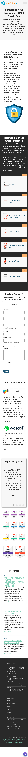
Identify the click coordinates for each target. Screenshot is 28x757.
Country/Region (7, 337)
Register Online (7, 602)
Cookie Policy (6, 739)
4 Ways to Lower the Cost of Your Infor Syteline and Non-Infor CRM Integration (16, 690)
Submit (6, 371)
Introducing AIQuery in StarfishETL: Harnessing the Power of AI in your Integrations (16, 668)
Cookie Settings (19, 742)
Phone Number (7, 322)
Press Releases (11, 703)
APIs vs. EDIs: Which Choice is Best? (16, 673)
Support (9, 709)
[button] (25, 754)
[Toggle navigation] (25, 3)
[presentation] (14, 367)
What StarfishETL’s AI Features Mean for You (17, 679)
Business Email (7, 315)
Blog (8, 700)
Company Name (7, 331)
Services (9, 706)
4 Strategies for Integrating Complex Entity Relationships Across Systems (17, 684)
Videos (9, 712)
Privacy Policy (16, 739)
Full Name (6, 309)
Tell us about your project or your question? (11, 347)
